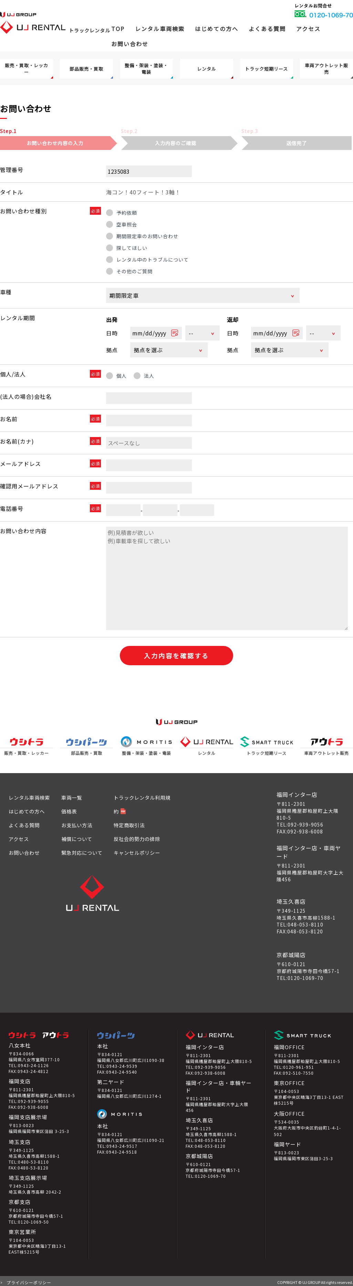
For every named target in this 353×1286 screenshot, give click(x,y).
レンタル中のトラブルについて (152, 259)
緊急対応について (82, 850)
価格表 (69, 808)
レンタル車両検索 (29, 795)
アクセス (308, 28)
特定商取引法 (129, 822)
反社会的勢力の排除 (137, 836)
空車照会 (126, 224)
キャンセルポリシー (137, 850)
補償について (76, 836)
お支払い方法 (76, 822)
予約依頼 (126, 212)
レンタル (206, 68)
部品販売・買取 (86, 68)
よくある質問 (267, 28)
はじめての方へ (216, 28)
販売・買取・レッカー (26, 68)
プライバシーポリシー (29, 1280)
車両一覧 (71, 795)
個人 (121, 373)
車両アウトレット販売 (326, 68)
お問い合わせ (129, 44)
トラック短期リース (266, 68)
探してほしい (131, 247)
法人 (149, 373)
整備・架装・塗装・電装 (146, 68)
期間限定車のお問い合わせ (147, 236)
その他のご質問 (134, 271)
